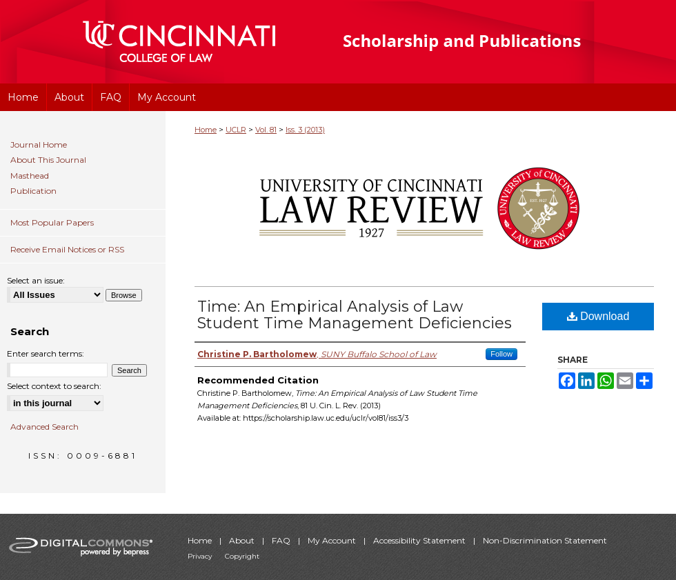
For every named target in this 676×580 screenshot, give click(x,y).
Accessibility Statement (420, 540)
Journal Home (38, 145)
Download (598, 316)
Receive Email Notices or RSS (67, 249)
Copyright (242, 556)
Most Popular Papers (52, 222)
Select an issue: (36, 280)
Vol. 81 (266, 129)
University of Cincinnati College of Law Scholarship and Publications (486, 41)
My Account (333, 540)
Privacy (201, 556)
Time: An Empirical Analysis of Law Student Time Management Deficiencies (354, 314)
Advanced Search (44, 426)
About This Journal (48, 160)
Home (206, 129)
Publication (33, 191)
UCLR (236, 129)
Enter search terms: (45, 353)
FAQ (282, 540)
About (243, 540)
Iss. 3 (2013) (305, 129)
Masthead (29, 176)
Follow (501, 354)
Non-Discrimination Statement (545, 540)
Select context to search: (54, 386)
